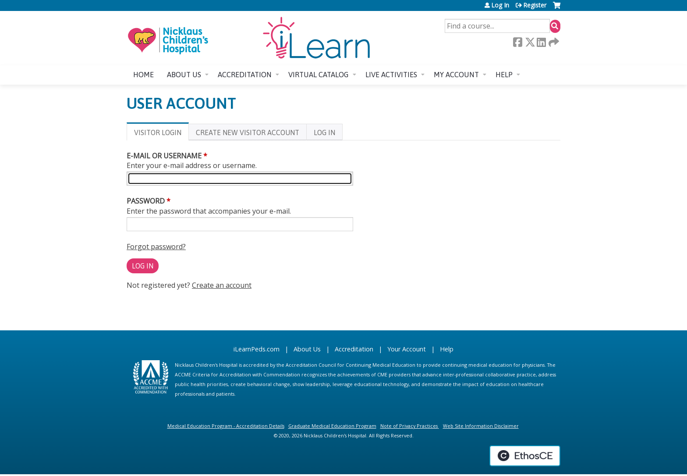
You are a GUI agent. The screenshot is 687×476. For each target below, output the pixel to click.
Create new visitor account (247, 132)
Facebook (517, 42)
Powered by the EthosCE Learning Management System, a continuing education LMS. (524, 455)
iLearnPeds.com (257, 349)
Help (504, 74)
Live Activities (391, 74)
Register (534, 5)
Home (143, 74)
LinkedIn (541, 42)
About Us (307, 349)
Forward (553, 42)
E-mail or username (164, 156)
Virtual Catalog (318, 74)
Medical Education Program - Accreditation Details (225, 425)
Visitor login (161, 134)
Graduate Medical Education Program (332, 425)
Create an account (221, 285)
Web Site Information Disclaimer (481, 425)
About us (184, 74)
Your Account (406, 349)
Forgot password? (156, 246)
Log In (500, 5)
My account (456, 74)
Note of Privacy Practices (409, 425)
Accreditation (245, 74)
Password (146, 201)
